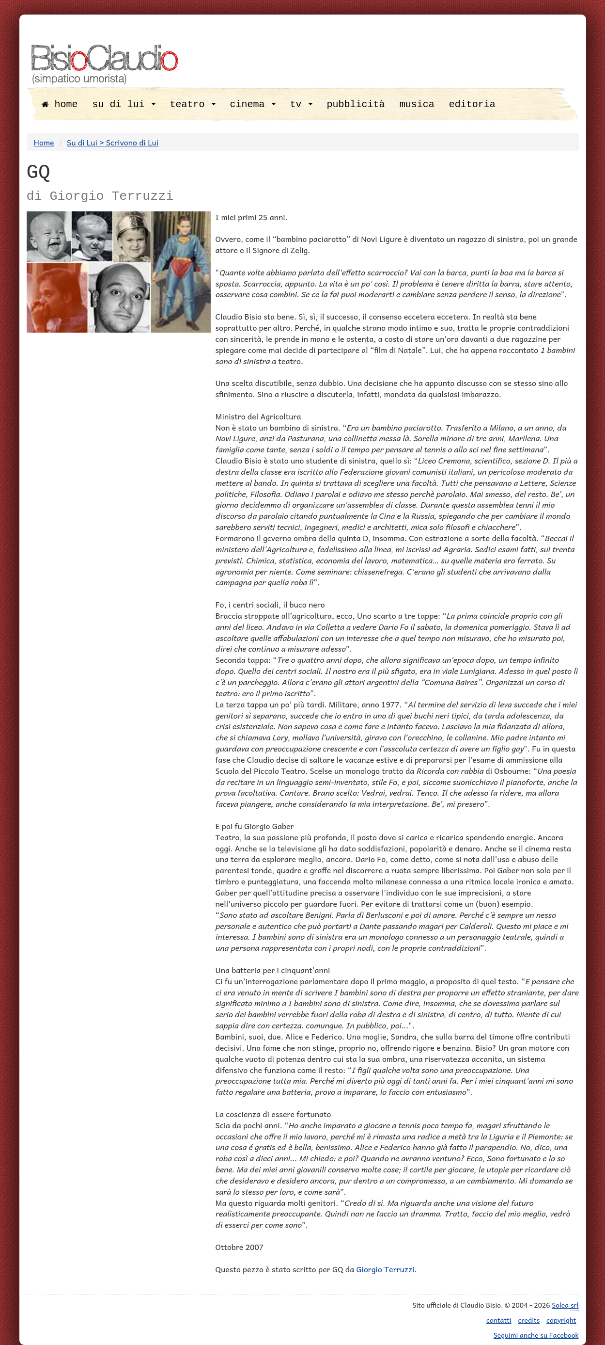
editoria (472, 104)
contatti (499, 1319)
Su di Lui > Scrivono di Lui (112, 142)
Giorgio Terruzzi (385, 1269)
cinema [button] (253, 104)
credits (529, 1319)
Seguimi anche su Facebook (536, 1334)
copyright (561, 1319)
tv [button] (301, 104)
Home (44, 142)
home (60, 104)
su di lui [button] (124, 104)
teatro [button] (193, 104)
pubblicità (356, 104)
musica (417, 104)
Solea (565, 1305)
